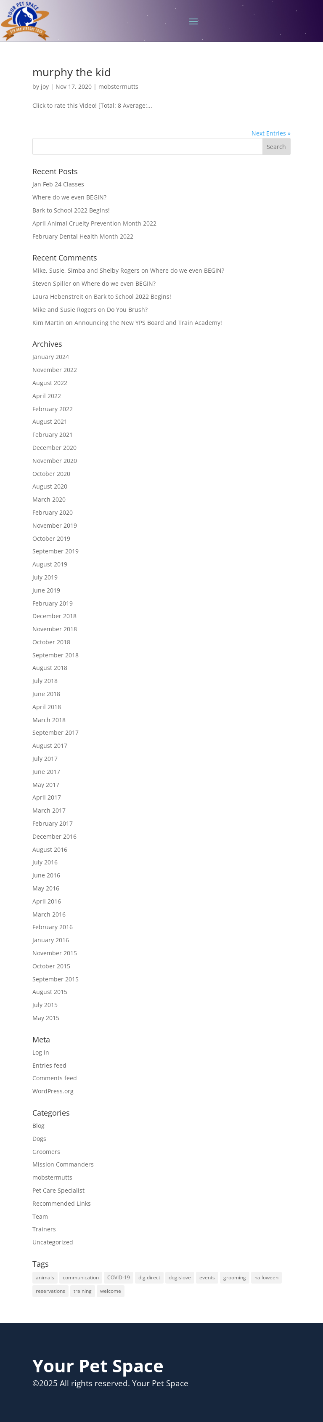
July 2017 (45, 759)
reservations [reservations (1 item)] (50, 1290)
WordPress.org (53, 1091)
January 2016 (50, 940)
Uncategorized (52, 1242)
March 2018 (49, 720)
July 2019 (45, 577)
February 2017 (52, 823)
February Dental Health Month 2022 (82, 236)
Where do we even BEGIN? (69, 197)
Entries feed (49, 1065)
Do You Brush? (127, 310)
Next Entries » (271, 133)
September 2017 (55, 732)
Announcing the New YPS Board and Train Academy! (148, 323)
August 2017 (49, 746)
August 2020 (49, 486)
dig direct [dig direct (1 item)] (149, 1277)
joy (45, 86)
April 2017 (46, 797)
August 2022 (49, 383)
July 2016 (45, 862)
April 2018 (46, 707)
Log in (40, 1052)
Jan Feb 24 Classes (58, 184)
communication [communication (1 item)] (81, 1277)
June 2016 (46, 875)
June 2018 (46, 694)
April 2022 (46, 396)
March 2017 (49, 810)
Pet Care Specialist (58, 1190)
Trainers (44, 1229)
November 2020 (54, 461)
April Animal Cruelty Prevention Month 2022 (94, 223)
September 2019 (55, 551)
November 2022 (54, 370)
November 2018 (54, 629)
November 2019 (54, 525)
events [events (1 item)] (207, 1277)
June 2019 (46, 590)
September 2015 (55, 979)
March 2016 (49, 914)
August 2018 (49, 668)
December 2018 (54, 616)
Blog (38, 1126)
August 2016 (49, 849)
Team (40, 1216)
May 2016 (45, 888)
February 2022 (52, 409)
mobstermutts (118, 86)
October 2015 (51, 966)
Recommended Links (61, 1203)
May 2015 (45, 1018)
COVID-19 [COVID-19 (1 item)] (118, 1277)
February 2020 (52, 512)
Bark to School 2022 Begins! (71, 210)
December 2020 (54, 448)
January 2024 (50, 357)
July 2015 (45, 1005)
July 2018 (45, 681)
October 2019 (51, 538)
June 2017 (46, 772)
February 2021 (52, 435)
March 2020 (49, 499)
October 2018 (51, 642)
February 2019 (52, 603)
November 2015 (54, 953)
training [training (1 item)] (83, 1290)
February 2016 (52, 927)
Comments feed (54, 1078)
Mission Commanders (63, 1164)
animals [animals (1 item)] (45, 1277)
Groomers (46, 1152)
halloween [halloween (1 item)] (266, 1277)
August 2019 (49, 564)
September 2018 (55, 655)
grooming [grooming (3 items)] (234, 1277)
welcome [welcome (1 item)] (110, 1290)
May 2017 (45, 785)
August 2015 (49, 992)
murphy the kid (71, 72)
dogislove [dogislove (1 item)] (180, 1277)
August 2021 (49, 421)
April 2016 (46, 901)
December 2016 (54, 836)
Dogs (39, 1139)
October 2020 (51, 474)
